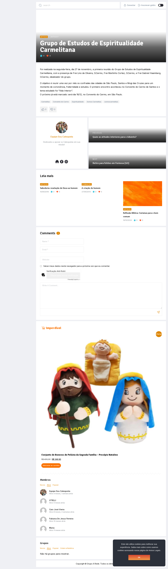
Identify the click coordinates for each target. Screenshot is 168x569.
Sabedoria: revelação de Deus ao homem (59, 188)
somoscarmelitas (111, 102)
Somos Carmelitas (94, 102)
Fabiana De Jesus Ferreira (61, 519)
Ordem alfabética (67, 548)
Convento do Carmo (61, 102)
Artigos (44, 37)
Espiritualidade (78, 102)
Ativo (49, 485)
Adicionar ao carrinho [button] (51, 465)
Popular (56, 485)
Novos (42, 485)
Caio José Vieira (56, 509)
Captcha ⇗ (74, 279)
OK (139, 557)
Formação (86, 184)
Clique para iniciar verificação (64, 275)
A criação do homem (91, 188)
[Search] (40, 5)
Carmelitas (45, 102)
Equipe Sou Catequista (59, 491)
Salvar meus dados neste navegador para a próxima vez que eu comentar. (76, 266)
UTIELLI (52, 500)
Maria (51, 528)
